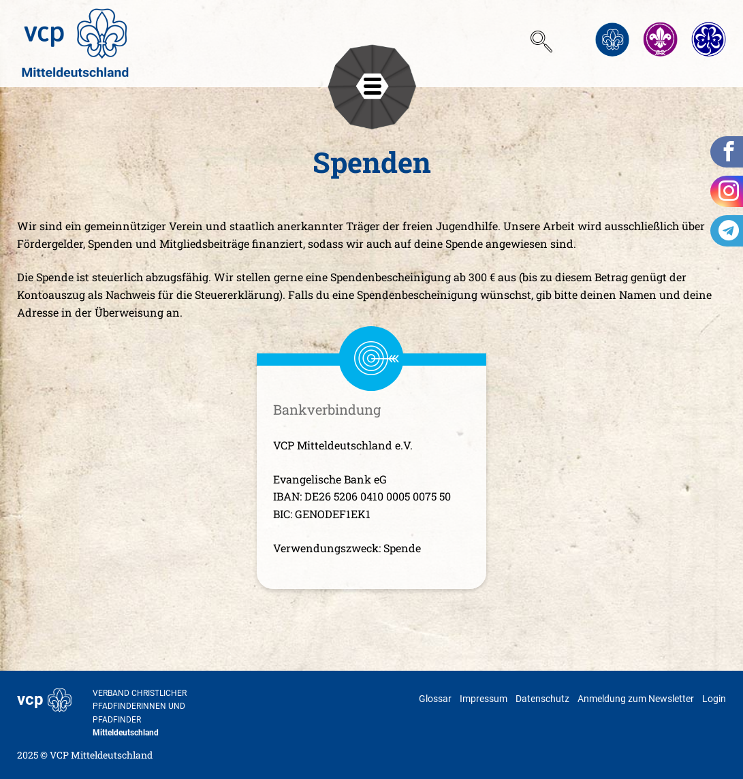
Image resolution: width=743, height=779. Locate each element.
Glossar (435, 698)
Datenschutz (542, 698)
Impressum (483, 698)
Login (714, 698)
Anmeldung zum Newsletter (636, 698)
